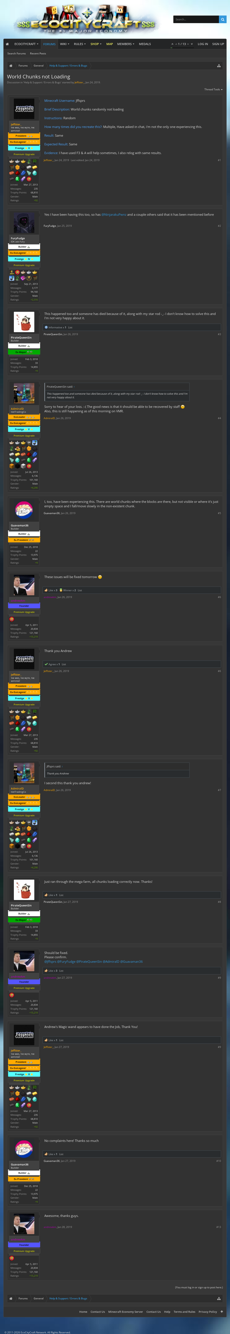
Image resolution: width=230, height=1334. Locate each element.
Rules (78, 44)
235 (36, 188)
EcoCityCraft (25, 44)
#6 (219, 597)
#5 (219, 513)
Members (124, 44)
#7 (219, 790)
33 (36, 362)
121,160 (33, 632)
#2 (219, 225)
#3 (219, 334)
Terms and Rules (184, 1312)
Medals (145, 44)
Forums (49, 44)
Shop (95, 44)
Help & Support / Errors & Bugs (42, 82)
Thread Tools (213, 89)
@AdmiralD (111, 961)
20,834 (34, 628)
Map (109, 44)
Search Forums (16, 53)
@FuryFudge (66, 961)
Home (83, 1312)
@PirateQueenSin (89, 961)
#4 (219, 418)
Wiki (63, 44)
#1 (219, 160)
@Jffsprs (50, 961)
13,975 (34, 554)
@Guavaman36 (131, 961)
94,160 (34, 291)
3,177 (35, 287)
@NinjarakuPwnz (113, 214)
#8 (219, 901)
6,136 (35, 475)
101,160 (33, 479)
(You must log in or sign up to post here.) (199, 1287)
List (70, 327)
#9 (219, 977)
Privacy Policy (208, 1312)
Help (167, 1312)
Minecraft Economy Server (125, 1312)
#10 (218, 1160)
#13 (218, 1227)
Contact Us (98, 1312)
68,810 (34, 192)
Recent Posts (38, 53)
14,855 (34, 367)
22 (36, 551)
